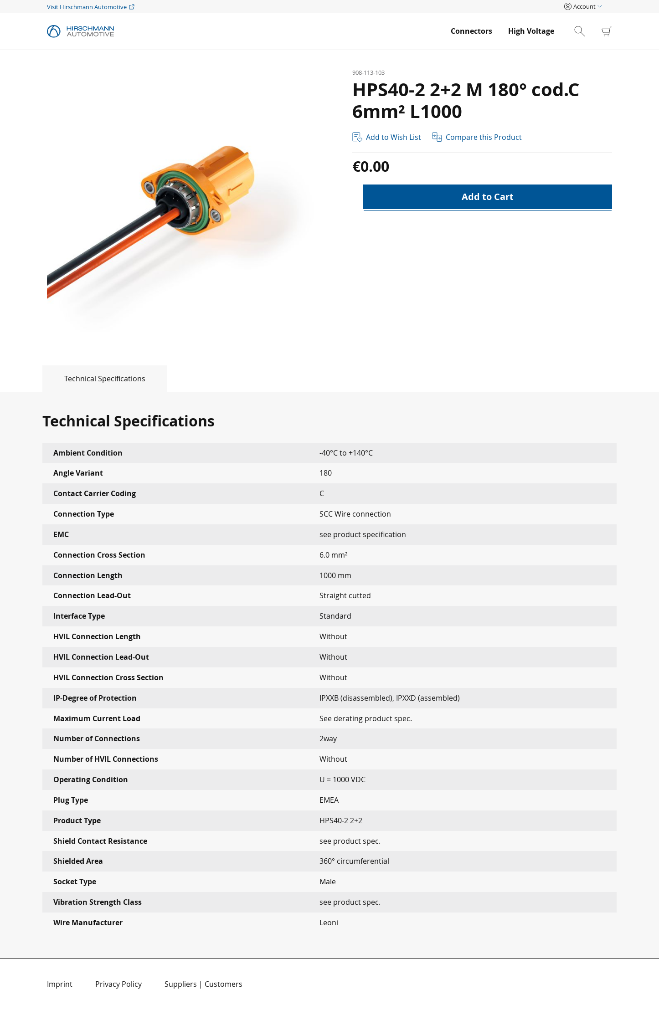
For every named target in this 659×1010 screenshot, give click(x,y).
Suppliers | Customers (203, 984)
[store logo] (244, 31)
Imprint (59, 984)
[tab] (83, 378)
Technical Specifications (104, 379)
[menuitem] (471, 31)
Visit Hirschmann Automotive (87, 7)
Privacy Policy (118, 984)
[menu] (502, 31)
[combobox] (587, 31)
